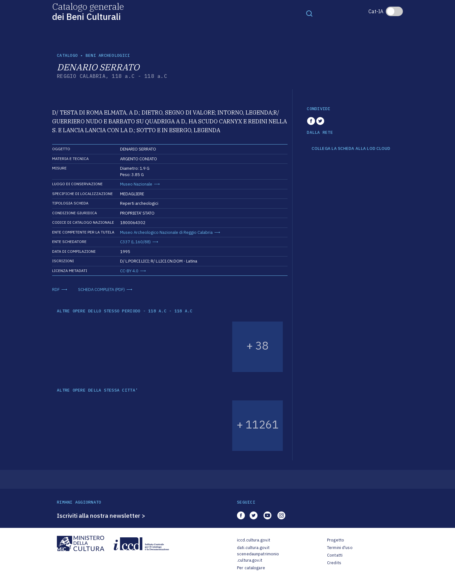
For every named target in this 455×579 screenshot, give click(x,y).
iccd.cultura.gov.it (253, 540)
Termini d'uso (340, 547)
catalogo (67, 55)
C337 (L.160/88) (135, 242)
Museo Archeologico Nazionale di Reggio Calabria (166, 232)
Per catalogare (251, 567)
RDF (56, 289)
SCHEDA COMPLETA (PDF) (101, 289)
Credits (334, 562)
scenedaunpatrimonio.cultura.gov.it (258, 557)
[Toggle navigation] (309, 13)
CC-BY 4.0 (129, 271)
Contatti (335, 555)
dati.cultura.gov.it (253, 547)
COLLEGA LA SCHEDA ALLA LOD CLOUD (351, 148)
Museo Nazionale (136, 184)
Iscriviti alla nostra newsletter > (101, 515)
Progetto (335, 540)
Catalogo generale (88, 11)
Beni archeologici (108, 55)
